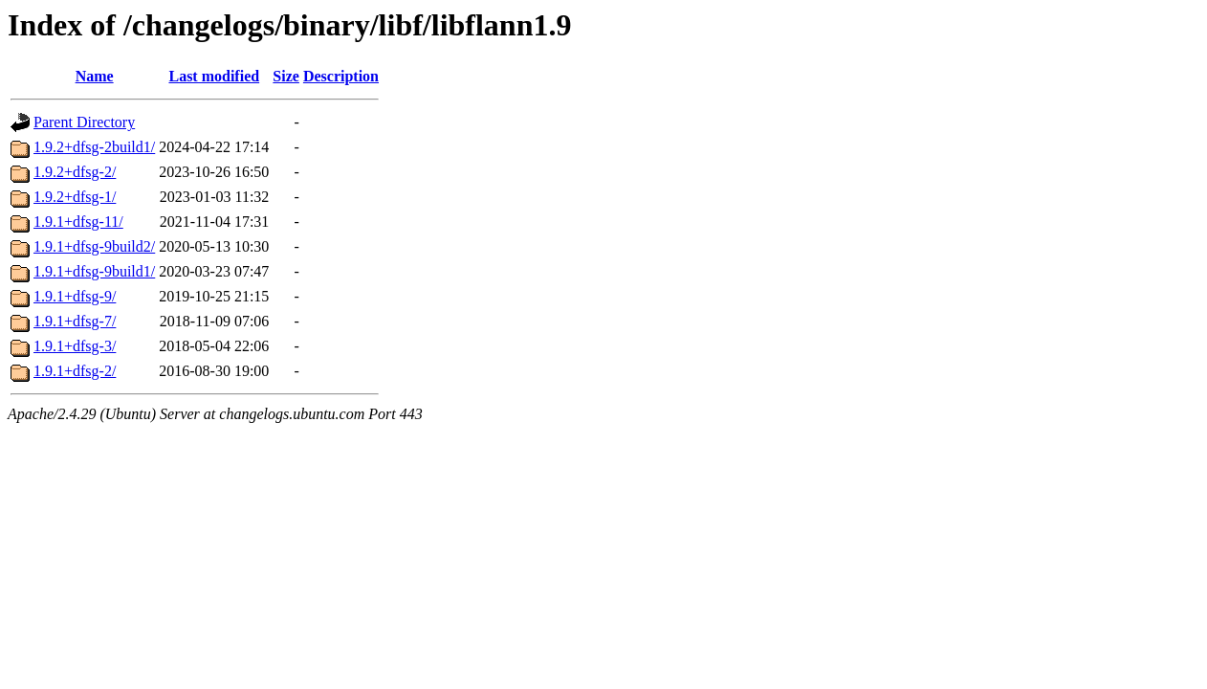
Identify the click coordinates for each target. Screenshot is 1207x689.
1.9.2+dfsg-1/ (74, 197)
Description (341, 76)
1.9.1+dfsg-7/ (74, 321)
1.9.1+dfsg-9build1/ (94, 271)
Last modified (213, 76)
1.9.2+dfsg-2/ (74, 172)
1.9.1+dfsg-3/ (74, 346)
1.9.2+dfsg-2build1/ (94, 147)
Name (95, 76)
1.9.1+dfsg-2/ (74, 371)
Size (286, 76)
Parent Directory (84, 122)
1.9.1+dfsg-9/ (74, 296)
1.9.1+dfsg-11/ (78, 221)
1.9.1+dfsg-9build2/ (94, 246)
